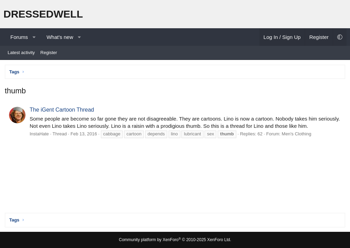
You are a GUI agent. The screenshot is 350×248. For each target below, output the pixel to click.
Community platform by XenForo (175, 239)
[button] (34, 37)
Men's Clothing (297, 134)
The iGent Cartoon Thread (62, 110)
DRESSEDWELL (43, 14)
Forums (19, 37)
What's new (60, 37)
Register (48, 52)
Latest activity (21, 52)
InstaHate (39, 134)
